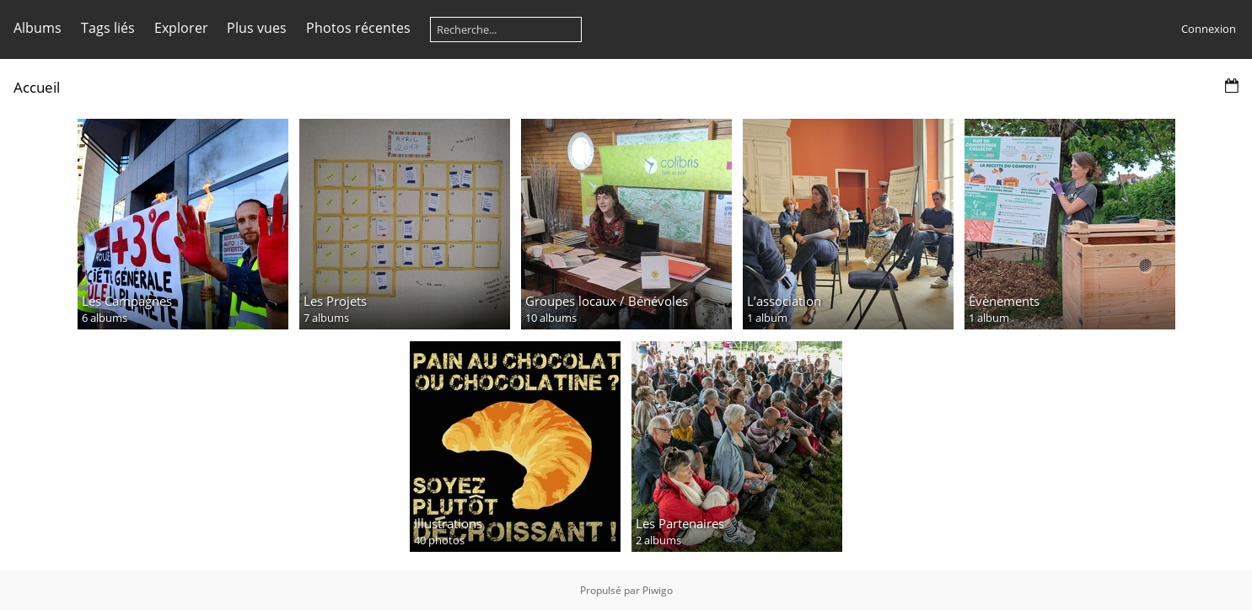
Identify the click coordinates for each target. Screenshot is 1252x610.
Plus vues (257, 28)
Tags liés (108, 28)
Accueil (36, 87)
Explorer (181, 28)
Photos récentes (358, 28)
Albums (37, 28)
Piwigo (657, 590)
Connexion (1208, 28)
